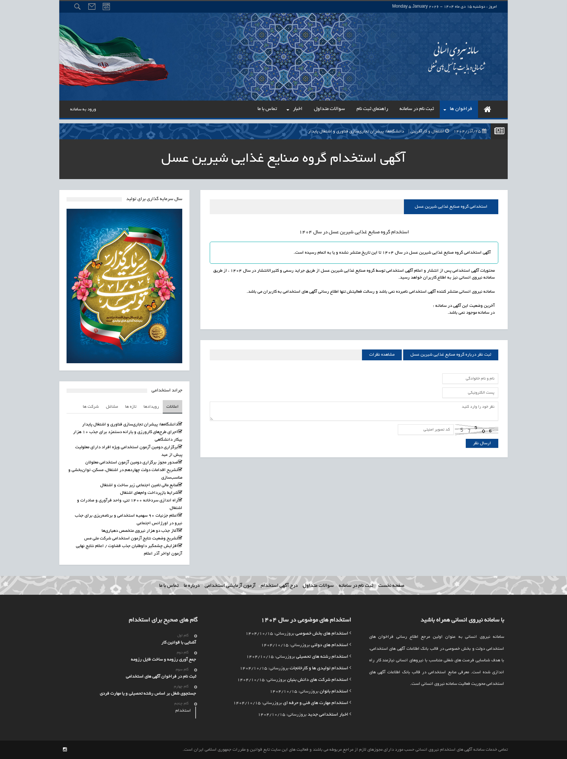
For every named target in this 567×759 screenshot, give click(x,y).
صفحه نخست (391, 586)
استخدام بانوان (334, 691)
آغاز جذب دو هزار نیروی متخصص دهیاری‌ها (140, 531)
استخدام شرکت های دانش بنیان (317, 680)
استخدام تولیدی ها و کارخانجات (319, 668)
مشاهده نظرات (382, 354)
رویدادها (151, 406)
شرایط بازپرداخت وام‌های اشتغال (149, 493)
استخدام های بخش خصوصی (321, 633)
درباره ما (192, 586)
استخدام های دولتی (329, 645)
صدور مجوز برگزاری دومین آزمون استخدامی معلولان (131, 462)
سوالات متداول (318, 586)
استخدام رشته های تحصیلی (322, 657)
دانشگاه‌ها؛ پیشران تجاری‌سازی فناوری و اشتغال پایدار (399, 131)
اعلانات (172, 406)
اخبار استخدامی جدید (328, 714)
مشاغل (112, 406)
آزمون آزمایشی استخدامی (230, 586)
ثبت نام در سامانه (356, 586)
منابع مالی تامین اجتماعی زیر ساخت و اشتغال (139, 485)
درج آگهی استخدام (279, 586)
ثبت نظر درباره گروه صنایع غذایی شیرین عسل (450, 354)
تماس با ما (169, 586)
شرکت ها (91, 406)
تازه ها (130, 406)
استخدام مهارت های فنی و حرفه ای (315, 703)
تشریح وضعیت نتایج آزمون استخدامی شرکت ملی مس (131, 538)
